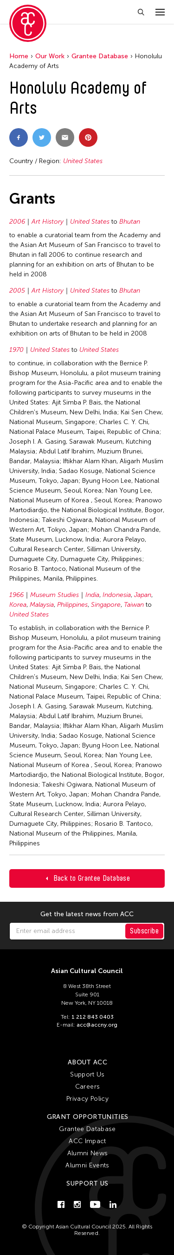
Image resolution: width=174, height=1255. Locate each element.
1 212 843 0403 (92, 1017)
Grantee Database (99, 56)
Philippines (72, 605)
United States (83, 161)
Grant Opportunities (88, 1117)
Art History (48, 222)
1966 (16, 595)
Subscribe (144, 930)
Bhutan (129, 222)
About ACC (87, 1062)
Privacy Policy (87, 1099)
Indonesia (117, 595)
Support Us (87, 1074)
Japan (142, 595)
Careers (87, 1086)
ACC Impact (87, 1141)
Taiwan (134, 605)
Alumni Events (87, 1165)
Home (18, 56)
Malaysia (42, 605)
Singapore (106, 605)
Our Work (49, 56)
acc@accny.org (97, 1025)
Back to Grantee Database (91, 878)
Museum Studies (54, 595)
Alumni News (87, 1153)
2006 (17, 222)
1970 (16, 350)
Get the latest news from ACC (87, 914)
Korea (17, 605)
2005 (17, 291)
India (92, 595)
